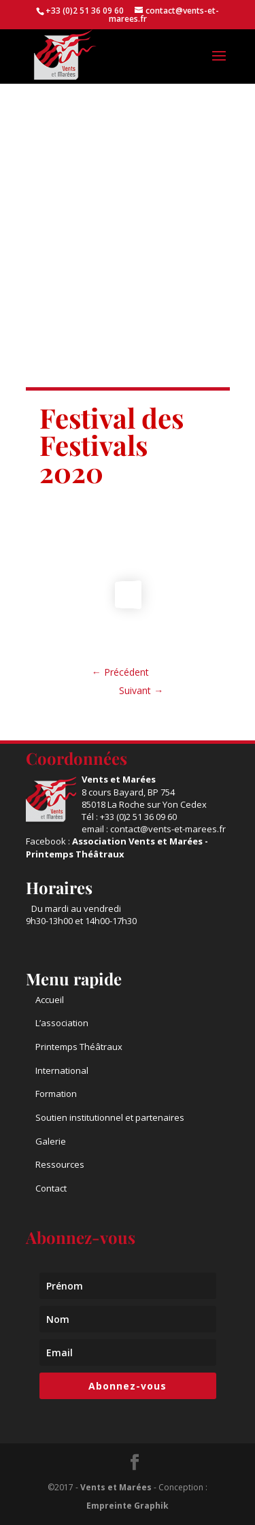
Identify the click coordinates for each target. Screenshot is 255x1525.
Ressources (59, 1164)
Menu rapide (74, 978)
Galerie (50, 1141)
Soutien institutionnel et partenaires (109, 1117)
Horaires (59, 887)
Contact (51, 1188)
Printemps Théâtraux (78, 1046)
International (61, 1070)
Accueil (49, 1000)
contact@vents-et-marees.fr (168, 829)
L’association (61, 1023)
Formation (56, 1093)
